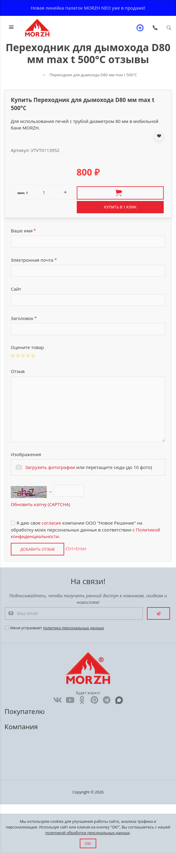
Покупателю (25, 711)
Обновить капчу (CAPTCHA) (40, 504)
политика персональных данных (73, 627)
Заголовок (24, 318)
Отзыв (18, 371)
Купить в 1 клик (120, 207)
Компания (22, 726)
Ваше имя (23, 231)
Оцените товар (27, 347)
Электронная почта (34, 260)
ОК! (88, 843)
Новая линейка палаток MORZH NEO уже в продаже (87, 8)
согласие (51, 523)
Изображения (26, 454)
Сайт (16, 289)
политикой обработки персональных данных (87, 832)
